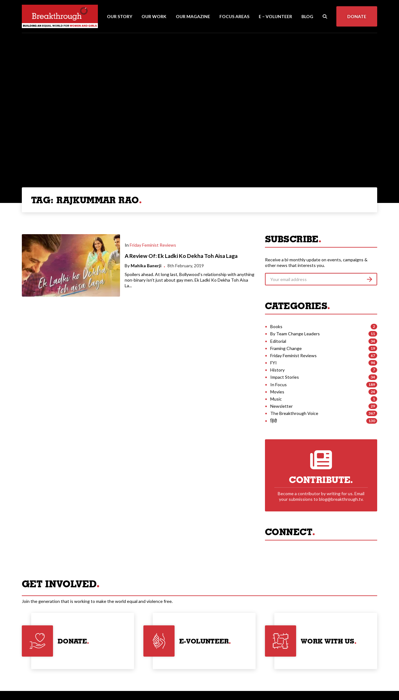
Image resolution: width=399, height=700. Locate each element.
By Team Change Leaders (295, 333)
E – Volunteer (275, 16)
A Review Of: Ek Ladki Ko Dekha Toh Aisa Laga (181, 256)
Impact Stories (284, 377)
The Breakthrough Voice (294, 413)
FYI (273, 362)
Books (276, 326)
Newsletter (281, 406)
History (277, 369)
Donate (356, 16)
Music (276, 399)
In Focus (278, 384)
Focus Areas (234, 16)
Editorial (278, 341)
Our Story (119, 16)
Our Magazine (193, 16)
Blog (307, 16)
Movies (277, 391)
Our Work (154, 16)
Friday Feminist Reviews (153, 245)
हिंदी (273, 420)
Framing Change (286, 348)
